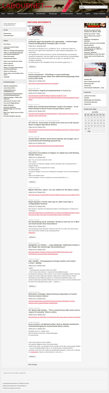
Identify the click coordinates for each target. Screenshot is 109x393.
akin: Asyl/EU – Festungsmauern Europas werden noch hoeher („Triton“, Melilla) (52, 262)
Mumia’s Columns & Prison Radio (94, 43)
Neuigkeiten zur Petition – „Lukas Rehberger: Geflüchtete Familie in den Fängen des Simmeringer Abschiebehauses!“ (54, 246)
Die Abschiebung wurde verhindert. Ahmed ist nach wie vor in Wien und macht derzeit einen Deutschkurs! (53, 223)
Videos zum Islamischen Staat (12, 61)
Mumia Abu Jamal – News (92, 34)
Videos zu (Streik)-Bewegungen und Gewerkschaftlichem (13, 53)
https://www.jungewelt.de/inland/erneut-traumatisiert (43, 83)
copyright (6, 77)
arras (19, 388)
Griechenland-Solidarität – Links (94, 88)
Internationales (41, 14)
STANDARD (33, 352)
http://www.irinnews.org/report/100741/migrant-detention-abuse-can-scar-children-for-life (53, 195)
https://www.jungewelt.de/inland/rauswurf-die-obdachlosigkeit (46, 146)
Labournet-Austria (89, 96)
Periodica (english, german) (12, 116)
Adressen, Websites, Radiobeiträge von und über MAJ (94, 53)
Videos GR (87, 85)
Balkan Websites (8, 105)
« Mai (88, 131)
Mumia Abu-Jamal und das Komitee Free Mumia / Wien (92, 30)
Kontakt (86, 98)
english (87, 14)
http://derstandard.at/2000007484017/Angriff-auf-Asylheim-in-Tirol (47, 95)
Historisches (7, 33)
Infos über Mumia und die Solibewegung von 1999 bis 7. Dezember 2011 (93, 49)
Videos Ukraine (8, 63)
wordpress (12, 388)
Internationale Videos (10, 58)
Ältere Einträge (32, 364)
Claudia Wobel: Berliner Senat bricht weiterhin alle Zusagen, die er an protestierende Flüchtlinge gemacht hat (53, 140)
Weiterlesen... (32, 66)
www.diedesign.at (21, 385)
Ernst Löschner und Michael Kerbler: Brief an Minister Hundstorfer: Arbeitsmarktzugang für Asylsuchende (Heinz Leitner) (53, 325)
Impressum (87, 104)
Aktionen (79, 14)
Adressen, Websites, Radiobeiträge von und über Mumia (12, 109)
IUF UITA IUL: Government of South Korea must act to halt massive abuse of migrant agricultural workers (53, 124)
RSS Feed (107, 17)
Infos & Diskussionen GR (92, 81)
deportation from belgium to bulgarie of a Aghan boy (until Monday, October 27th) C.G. (53, 154)
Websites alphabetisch (10, 86)
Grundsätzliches (8, 35)
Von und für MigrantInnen (11, 103)
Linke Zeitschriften (9, 88)
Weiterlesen (31, 232)
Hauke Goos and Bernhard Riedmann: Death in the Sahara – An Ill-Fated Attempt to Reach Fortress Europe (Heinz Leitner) (53, 107)
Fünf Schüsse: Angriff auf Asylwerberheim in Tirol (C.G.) (49, 90)
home (3, 13)
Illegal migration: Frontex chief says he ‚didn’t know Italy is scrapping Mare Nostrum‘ (50, 203)
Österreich (10, 14)
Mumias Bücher (89, 45)
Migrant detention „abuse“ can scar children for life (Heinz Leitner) (53, 190)
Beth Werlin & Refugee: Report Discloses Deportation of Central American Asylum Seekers (52, 295)
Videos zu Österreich (9, 71)
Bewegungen (53, 14)
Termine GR (87, 79)
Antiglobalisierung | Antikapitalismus (9, 90)
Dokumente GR (89, 83)
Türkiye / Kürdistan (99, 14)
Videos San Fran (8, 65)
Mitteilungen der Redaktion (92, 100)
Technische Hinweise (90, 102)
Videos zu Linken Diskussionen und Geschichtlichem (13, 68)
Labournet (23, 5)
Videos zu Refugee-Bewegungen (13, 50)
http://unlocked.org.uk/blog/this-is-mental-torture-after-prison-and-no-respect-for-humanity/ (54, 317)
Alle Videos (6, 44)
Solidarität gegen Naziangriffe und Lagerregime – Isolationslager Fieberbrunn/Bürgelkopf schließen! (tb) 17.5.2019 (52, 42)
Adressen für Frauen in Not (11, 101)
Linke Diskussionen (66, 14)
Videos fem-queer (8, 56)
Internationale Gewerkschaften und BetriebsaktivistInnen (13, 94)
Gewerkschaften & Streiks (25, 13)
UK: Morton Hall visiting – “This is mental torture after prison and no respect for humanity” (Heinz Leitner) (54, 311)
